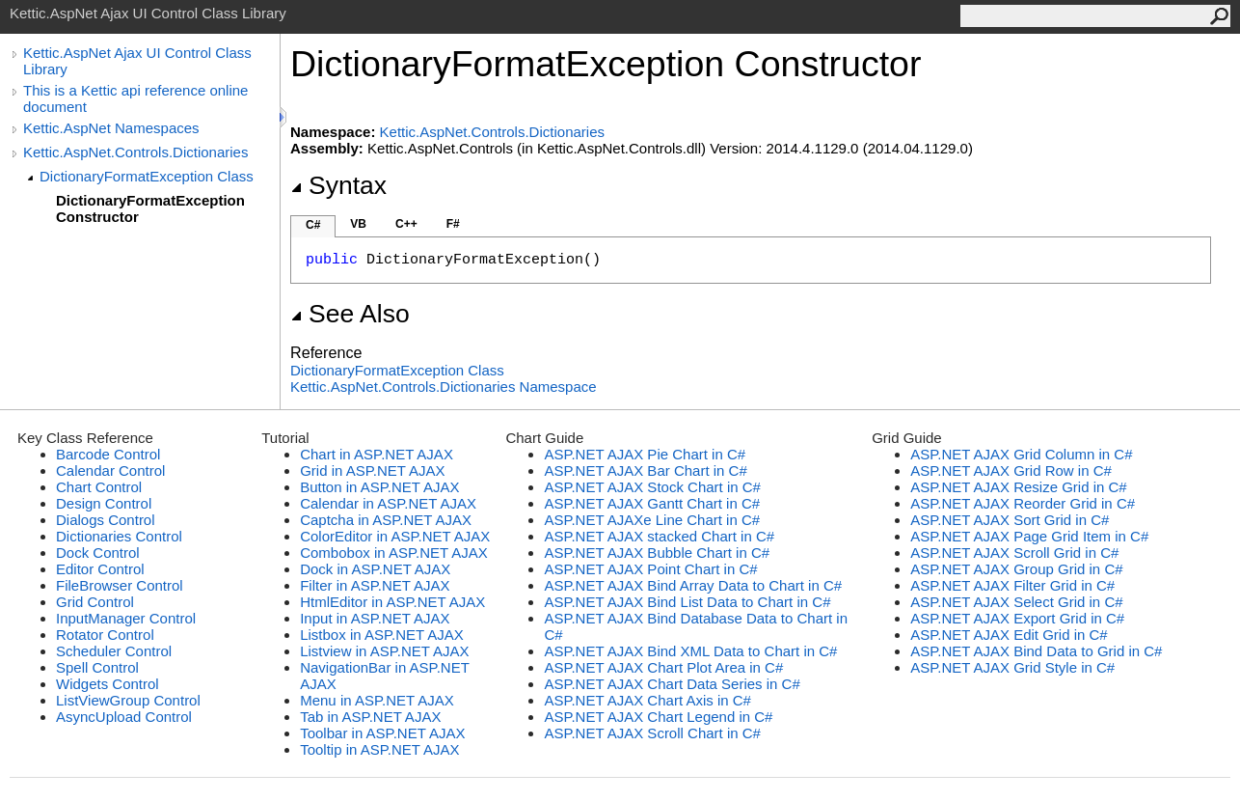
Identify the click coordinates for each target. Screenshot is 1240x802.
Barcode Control (108, 454)
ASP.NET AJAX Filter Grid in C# (1012, 585)
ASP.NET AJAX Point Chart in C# (650, 569)
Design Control (103, 503)
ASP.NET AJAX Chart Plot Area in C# (663, 667)
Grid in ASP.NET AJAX (372, 470)
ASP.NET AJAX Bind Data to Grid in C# (1036, 651)
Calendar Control (110, 470)
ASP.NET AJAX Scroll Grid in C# (1014, 552)
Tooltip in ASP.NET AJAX (379, 749)
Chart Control (99, 487)
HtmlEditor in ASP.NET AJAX (392, 602)
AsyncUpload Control (124, 716)
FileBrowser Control (119, 585)
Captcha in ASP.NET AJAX (386, 520)
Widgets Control (107, 684)
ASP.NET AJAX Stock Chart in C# (652, 487)
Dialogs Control (105, 520)
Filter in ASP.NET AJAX (374, 585)
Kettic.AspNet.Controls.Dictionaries (135, 152)
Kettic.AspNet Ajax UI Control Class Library (137, 60)
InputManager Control (126, 618)
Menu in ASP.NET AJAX (377, 700)
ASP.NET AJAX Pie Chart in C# (644, 454)
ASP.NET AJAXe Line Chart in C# (652, 520)
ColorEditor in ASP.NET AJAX (395, 536)
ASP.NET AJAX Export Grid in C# (1017, 618)
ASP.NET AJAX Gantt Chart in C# (652, 503)
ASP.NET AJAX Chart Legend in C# (658, 716)
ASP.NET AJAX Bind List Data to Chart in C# (687, 602)
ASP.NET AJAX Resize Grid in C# (1018, 487)
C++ (406, 224)
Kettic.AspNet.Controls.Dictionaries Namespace (443, 386)
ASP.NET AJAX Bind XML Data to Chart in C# (690, 651)
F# (453, 224)
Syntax (338, 185)
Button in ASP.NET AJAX (379, 487)
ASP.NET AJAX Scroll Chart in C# (652, 733)
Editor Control (100, 569)
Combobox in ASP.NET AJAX (394, 552)
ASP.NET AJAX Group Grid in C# (1016, 569)
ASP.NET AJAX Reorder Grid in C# (1022, 503)
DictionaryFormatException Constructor (150, 208)
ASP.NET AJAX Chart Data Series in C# (671, 684)
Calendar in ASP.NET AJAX (388, 503)
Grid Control (95, 602)
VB (358, 224)
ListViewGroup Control (128, 700)
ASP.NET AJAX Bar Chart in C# (645, 470)
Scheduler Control (114, 651)
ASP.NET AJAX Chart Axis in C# (647, 700)
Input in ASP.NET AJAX (374, 618)
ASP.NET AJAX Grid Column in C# (1021, 454)
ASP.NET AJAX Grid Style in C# (1012, 667)
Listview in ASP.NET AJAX (384, 651)
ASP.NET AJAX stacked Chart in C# (659, 536)
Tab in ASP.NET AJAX (370, 716)
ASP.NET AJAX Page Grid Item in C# (1029, 536)
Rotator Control (105, 634)
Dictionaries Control (119, 536)
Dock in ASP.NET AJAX (375, 569)
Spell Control (97, 667)
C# (313, 225)
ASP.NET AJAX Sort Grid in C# (1009, 520)
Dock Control (98, 552)
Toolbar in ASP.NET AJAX (382, 733)
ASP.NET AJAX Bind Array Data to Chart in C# (693, 585)
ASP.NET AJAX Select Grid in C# (1016, 602)
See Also (350, 313)
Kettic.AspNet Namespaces (111, 128)
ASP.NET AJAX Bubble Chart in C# (656, 552)
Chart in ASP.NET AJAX (376, 454)
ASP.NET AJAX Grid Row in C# (1011, 470)
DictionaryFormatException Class (147, 176)
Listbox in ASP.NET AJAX (382, 634)
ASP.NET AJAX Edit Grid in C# (1009, 634)
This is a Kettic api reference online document (135, 98)
